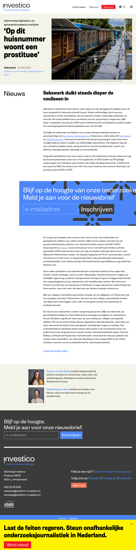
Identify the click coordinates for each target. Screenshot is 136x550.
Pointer (63, 247)
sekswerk (10, 67)
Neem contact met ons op (112, 471)
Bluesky (94, 478)
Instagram (109, 478)
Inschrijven (97, 209)
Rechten (73, 518)
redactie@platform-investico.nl (22, 490)
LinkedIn (125, 478)
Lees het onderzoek (56, 350)
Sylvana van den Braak (15, 71)
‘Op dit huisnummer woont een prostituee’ (25, 42)
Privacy (62, 518)
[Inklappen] (131, 533)
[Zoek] (124, 7)
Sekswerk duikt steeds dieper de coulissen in (78, 95)
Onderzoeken (79, 6)
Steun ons (108, 6)
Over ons (93, 6)
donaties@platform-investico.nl (22, 494)
